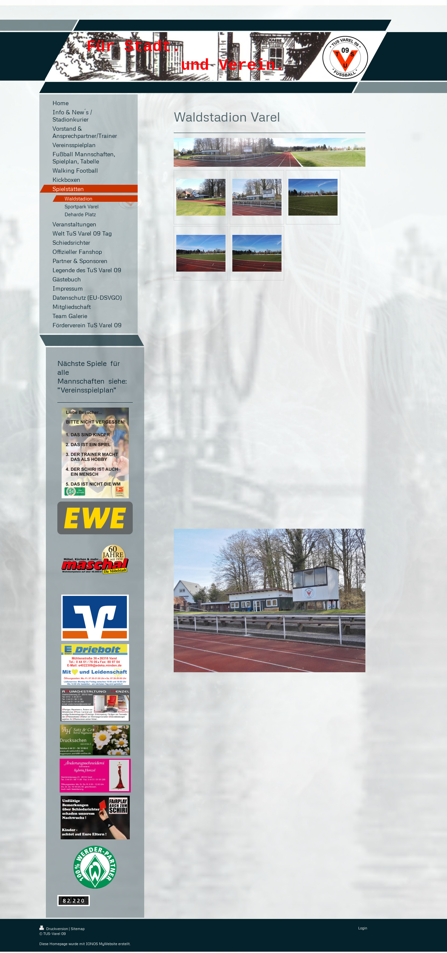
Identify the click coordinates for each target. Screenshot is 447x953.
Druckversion (54, 928)
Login (362, 928)
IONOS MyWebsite (101, 944)
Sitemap (78, 928)
